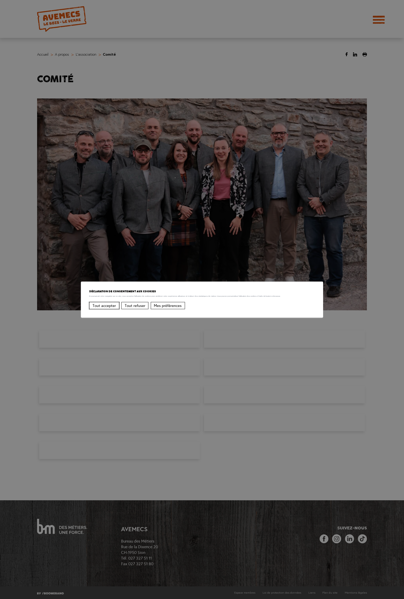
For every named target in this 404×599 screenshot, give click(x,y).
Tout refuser (135, 311)
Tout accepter (104, 311)
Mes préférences (168, 311)
